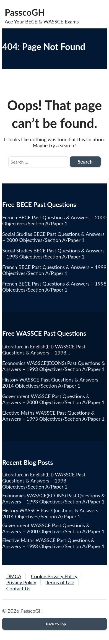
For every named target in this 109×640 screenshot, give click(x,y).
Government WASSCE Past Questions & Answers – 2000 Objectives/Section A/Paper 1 (53, 528)
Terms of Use (60, 582)
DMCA (14, 576)
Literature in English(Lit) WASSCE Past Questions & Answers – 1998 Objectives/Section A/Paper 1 (43, 480)
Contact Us (18, 588)
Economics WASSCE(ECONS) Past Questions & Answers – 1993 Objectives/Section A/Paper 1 (53, 498)
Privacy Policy (21, 582)
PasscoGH (25, 12)
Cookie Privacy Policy (54, 576)
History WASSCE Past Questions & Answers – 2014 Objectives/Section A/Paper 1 (52, 513)
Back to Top (54, 624)
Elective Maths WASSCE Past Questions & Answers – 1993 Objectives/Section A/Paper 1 (53, 543)
